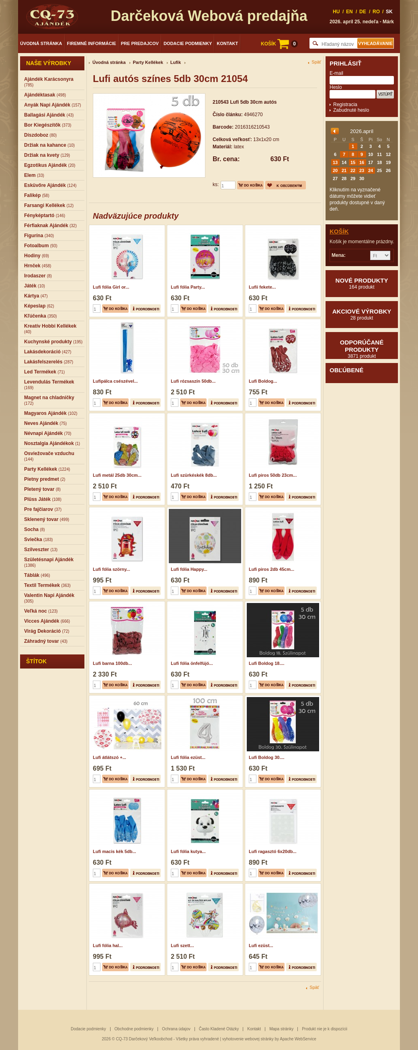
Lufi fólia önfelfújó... (192, 663)
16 (361, 162)
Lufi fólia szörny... (111, 569)
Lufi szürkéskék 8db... (194, 475)
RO (376, 11)
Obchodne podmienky (134, 1029)
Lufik (175, 62)
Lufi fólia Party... (188, 287)
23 (361, 170)
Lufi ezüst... (261, 945)
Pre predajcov (140, 43)
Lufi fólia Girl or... (111, 287)
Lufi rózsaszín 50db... (193, 381)
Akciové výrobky (362, 314)
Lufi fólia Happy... (189, 569)
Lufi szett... (182, 945)
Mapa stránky (281, 1029)
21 (344, 170)
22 (352, 170)
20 (335, 170)
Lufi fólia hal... (108, 945)
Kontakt (227, 43)
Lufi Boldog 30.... (267, 757)
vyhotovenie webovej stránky (248, 1039)
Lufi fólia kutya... (188, 851)
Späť (316, 62)
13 (335, 162)
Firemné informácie (91, 43)
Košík (339, 231)
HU (336, 11)
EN (349, 11)
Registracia (345, 104)
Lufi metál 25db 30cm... (117, 475)
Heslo (336, 87)
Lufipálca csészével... (115, 381)
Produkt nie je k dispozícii (324, 1029)
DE (362, 11)
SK (389, 11)
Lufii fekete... (262, 287)
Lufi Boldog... (263, 381)
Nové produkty (362, 283)
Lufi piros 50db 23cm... (273, 475)
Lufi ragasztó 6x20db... (273, 851)
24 (370, 170)
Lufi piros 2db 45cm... (271, 569)
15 (352, 162)
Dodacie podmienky (188, 43)
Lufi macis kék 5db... (114, 851)
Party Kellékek (148, 62)
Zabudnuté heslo (351, 110)
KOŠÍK (279, 43)
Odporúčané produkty (362, 349)
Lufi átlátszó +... (109, 757)
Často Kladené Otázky (219, 1029)
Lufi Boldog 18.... (267, 663)
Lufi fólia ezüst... (188, 757)
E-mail (336, 73)
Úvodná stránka (41, 43)
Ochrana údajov (176, 1029)
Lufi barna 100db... (112, 663)
